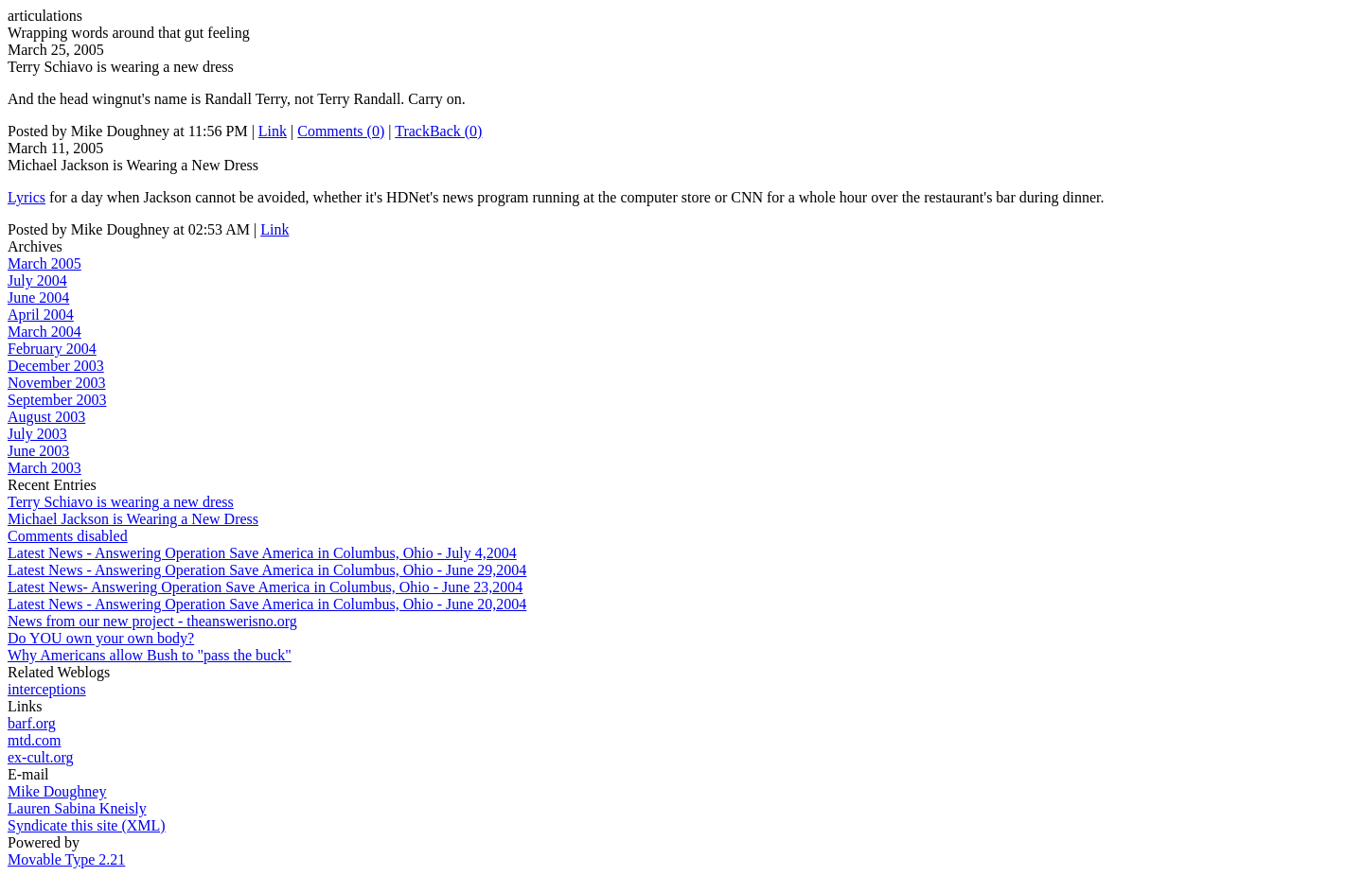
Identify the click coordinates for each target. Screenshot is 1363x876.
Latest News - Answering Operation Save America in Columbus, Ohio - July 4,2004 (262, 553)
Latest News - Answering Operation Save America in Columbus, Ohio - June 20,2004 (267, 604)
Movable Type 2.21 (66, 859)
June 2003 (38, 451)
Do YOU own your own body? (101, 638)
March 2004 (44, 332)
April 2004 (41, 315)
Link (272, 131)
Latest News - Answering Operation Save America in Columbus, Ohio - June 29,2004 (267, 570)
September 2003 (57, 400)
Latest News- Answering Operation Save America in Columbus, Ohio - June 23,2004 (265, 587)
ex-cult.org (40, 757)
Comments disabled (68, 536)
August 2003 (46, 417)
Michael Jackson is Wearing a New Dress (133, 519)
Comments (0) (340, 131)
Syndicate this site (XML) (87, 825)
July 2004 (37, 280)
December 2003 (56, 366)
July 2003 (37, 434)
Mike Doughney (57, 791)
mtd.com (34, 740)
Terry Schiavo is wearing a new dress (121, 502)
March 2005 (44, 263)
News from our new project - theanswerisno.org (152, 621)
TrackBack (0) (438, 131)
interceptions (47, 689)
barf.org (32, 723)
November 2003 (57, 383)
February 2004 (52, 349)
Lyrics (26, 197)
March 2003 (44, 468)
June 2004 (38, 297)
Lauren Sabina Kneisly (77, 808)
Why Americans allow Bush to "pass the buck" (150, 655)
